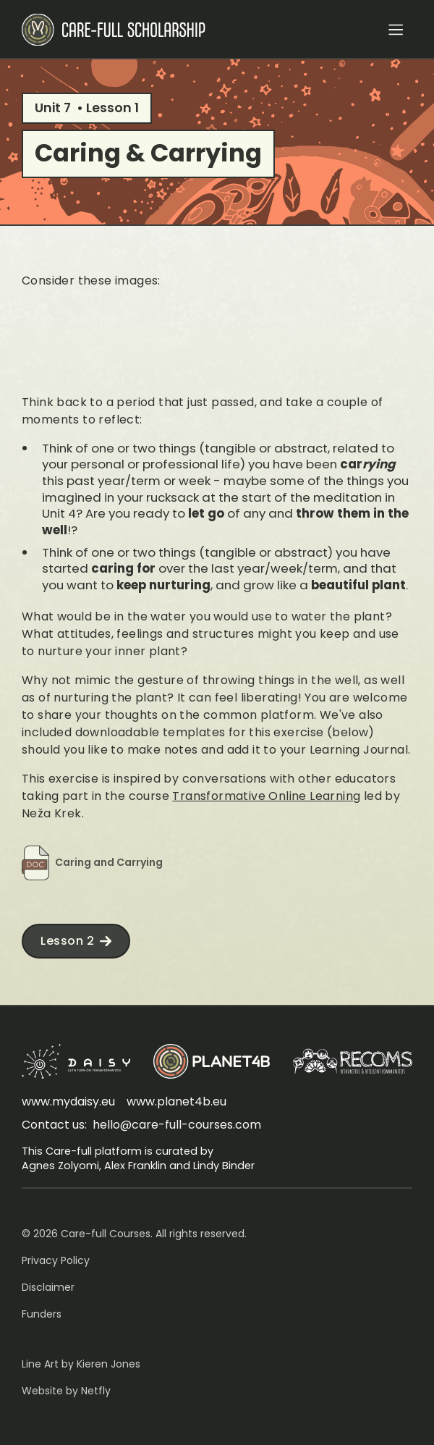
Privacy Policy (56, 1260)
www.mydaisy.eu (68, 1101)
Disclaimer (48, 1287)
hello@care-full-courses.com (177, 1124)
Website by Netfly (66, 1390)
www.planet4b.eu (176, 1101)
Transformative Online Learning (266, 796)
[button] (395, 29)
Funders (41, 1314)
